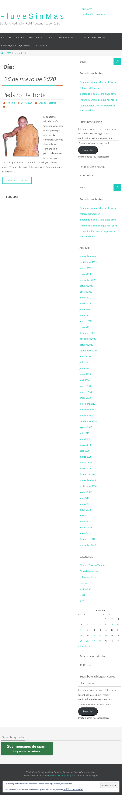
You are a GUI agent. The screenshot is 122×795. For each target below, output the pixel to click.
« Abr (80, 642)
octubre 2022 (86, 284)
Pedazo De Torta (24, 95)
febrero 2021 (86, 319)
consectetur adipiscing (60, 771)
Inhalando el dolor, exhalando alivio (98, 93)
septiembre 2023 (88, 261)
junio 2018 (85, 500)
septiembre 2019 (88, 419)
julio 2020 (84, 360)
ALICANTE (87, 9)
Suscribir (87, 149)
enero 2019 (85, 465)
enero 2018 (85, 530)
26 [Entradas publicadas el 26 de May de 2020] (87, 637)
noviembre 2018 (88, 477)
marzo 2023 (85, 267)
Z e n (82, 597)
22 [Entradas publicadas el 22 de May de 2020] (106, 631)
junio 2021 (85, 308)
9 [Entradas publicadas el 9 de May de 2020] (112, 620)
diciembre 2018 (87, 471)
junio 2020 (85, 366)
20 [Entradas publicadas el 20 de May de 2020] (93, 631)
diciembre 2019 (87, 401)
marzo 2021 (85, 314)
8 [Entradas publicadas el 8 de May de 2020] (105, 620)
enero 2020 (85, 395)
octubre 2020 (86, 343)
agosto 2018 (86, 489)
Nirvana (61, 777)
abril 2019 (85, 448)
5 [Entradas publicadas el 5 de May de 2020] (87, 620)
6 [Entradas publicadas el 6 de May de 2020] (93, 620)
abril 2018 (85, 512)
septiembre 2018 (88, 483)
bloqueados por (27, 744)
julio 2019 (84, 430)
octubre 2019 (86, 413)
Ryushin (11, 102)
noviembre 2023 (88, 255)
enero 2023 (85, 273)
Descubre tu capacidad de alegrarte (98, 82)
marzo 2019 (85, 454)
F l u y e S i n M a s (32, 16)
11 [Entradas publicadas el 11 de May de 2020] (81, 626)
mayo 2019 (85, 442)
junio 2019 (85, 436)
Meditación (85, 585)
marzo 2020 (85, 384)
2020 (9, 53)
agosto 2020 (86, 355)
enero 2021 (85, 325)
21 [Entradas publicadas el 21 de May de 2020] (99, 631)
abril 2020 (85, 378)
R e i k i (83, 591)
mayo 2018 (85, 506)
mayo (17, 53)
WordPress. (70, 777)
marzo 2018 (85, 518)
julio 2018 (84, 495)
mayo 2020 (85, 372)
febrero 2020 (86, 390)
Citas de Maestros (47, 102)
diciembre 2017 (87, 535)
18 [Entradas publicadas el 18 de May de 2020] (81, 631)
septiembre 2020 (88, 349)
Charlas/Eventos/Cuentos (93, 561)
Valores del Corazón (90, 87)
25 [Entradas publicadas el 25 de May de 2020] (81, 637)
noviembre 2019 (88, 407)
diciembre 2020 (87, 331)
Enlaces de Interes (89, 573)
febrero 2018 (86, 524)
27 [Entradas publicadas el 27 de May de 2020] (93, 637)
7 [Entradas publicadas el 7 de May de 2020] (99, 620)
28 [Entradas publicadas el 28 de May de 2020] (99, 637)
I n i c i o (83, 579)
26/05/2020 (26, 102)
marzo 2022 (85, 296)
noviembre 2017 (88, 541)
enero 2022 (85, 302)
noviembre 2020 (88, 337)
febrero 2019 (86, 460)
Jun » (87, 642)
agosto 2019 (86, 425)
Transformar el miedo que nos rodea (98, 99)
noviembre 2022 (88, 279)
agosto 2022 (86, 290)
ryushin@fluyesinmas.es (94, 14)
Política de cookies (73, 789)
